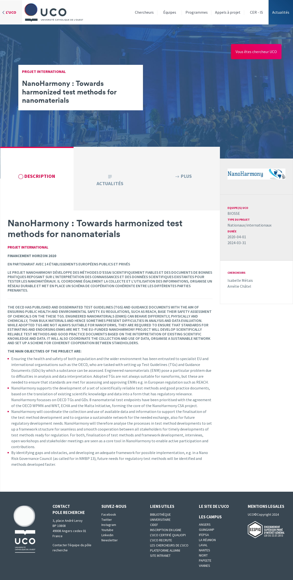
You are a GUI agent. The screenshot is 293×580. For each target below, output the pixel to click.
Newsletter (109, 540)
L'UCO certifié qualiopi (168, 535)
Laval (203, 545)
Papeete (205, 560)
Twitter (106, 519)
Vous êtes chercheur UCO (256, 51)
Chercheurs (144, 12)
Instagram (108, 525)
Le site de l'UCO (214, 506)
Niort (203, 555)
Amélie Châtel (239, 286)
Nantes (204, 550)
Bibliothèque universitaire (160, 517)
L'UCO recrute (161, 540)
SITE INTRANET (160, 555)
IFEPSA (204, 535)
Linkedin (107, 535)
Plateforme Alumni (165, 550)
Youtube (107, 530)
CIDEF (154, 525)
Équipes (169, 12)
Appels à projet (227, 12)
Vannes (204, 565)
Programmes (196, 12)
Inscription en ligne (165, 530)
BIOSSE (234, 213)
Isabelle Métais (240, 280)
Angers (205, 524)
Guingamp (206, 529)
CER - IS (256, 12)
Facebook (108, 514)
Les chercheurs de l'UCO (169, 545)
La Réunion (207, 540)
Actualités (280, 12)
